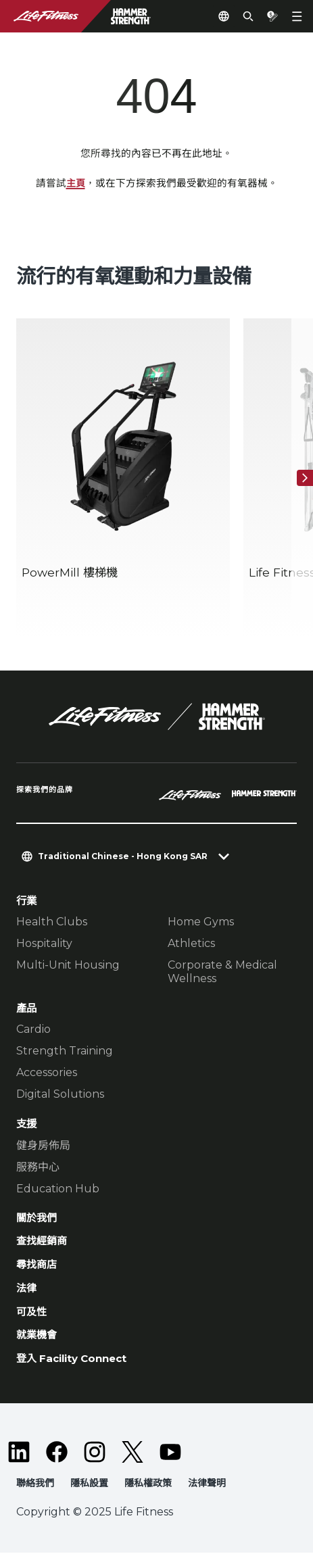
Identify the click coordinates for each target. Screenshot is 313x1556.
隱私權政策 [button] (148, 1486)
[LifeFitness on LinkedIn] (19, 1454)
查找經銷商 (41, 1242)
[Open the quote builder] (272, 16)
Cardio (33, 1029)
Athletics (191, 944)
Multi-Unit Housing (68, 965)
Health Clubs (51, 922)
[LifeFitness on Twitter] (132, 1454)
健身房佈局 (43, 1145)
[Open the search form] (248, 16)
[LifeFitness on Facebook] (57, 1454)
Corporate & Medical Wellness (222, 972)
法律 (26, 1290)
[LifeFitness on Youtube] (170, 1454)
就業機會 (36, 1338)
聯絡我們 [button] (35, 1486)
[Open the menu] (297, 16)
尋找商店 (36, 1266)
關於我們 (36, 1218)
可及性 (31, 1313)
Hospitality (44, 944)
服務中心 (37, 1167)
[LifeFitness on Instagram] (94, 1454)
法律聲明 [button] (207, 1486)
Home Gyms (201, 922)
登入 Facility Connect (74, 1361)
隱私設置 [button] (89, 1486)
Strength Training (64, 1051)
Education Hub (57, 1188)
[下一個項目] (305, 478)
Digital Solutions (60, 1094)
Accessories (46, 1073)
